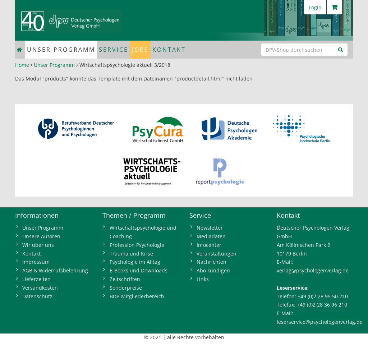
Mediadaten (211, 236)
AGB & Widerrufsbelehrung (55, 270)
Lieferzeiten (36, 279)
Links (203, 279)
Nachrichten (211, 261)
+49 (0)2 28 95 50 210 (323, 296)
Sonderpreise (126, 287)
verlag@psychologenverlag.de (313, 270)
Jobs (140, 50)
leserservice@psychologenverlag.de (320, 321)
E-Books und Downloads (138, 270)
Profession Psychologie (137, 245)
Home (22, 64)
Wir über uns (38, 245)
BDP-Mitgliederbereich (137, 296)
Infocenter (209, 245)
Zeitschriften (125, 279)
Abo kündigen (213, 270)
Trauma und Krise (131, 253)
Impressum (36, 261)
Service (113, 50)
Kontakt (169, 50)
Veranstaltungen (216, 253)
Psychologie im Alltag (135, 261)
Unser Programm (61, 50)
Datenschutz (37, 296)
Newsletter (210, 227)
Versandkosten (40, 287)
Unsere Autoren (41, 236)
